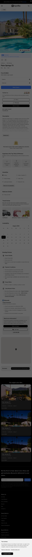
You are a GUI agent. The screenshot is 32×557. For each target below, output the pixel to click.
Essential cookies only (15, 549)
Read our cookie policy (5, 549)
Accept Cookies (7, 553)
